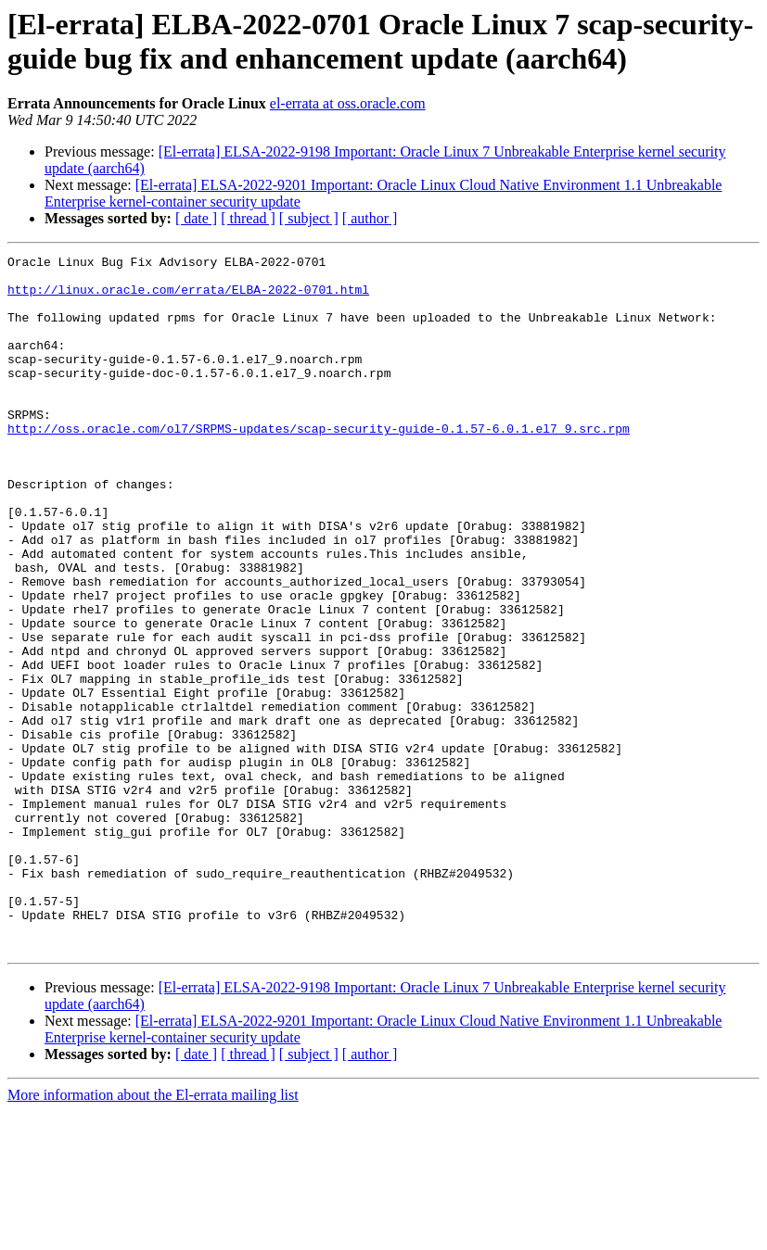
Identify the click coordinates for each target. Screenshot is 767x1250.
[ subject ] (309, 218)
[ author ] (370, 218)
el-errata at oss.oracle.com (348, 103)
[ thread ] (248, 218)
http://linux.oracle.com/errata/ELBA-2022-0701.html (188, 297)
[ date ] (196, 218)
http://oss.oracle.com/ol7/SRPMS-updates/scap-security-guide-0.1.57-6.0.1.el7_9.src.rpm (318, 464)
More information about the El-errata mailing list (153, 1234)
